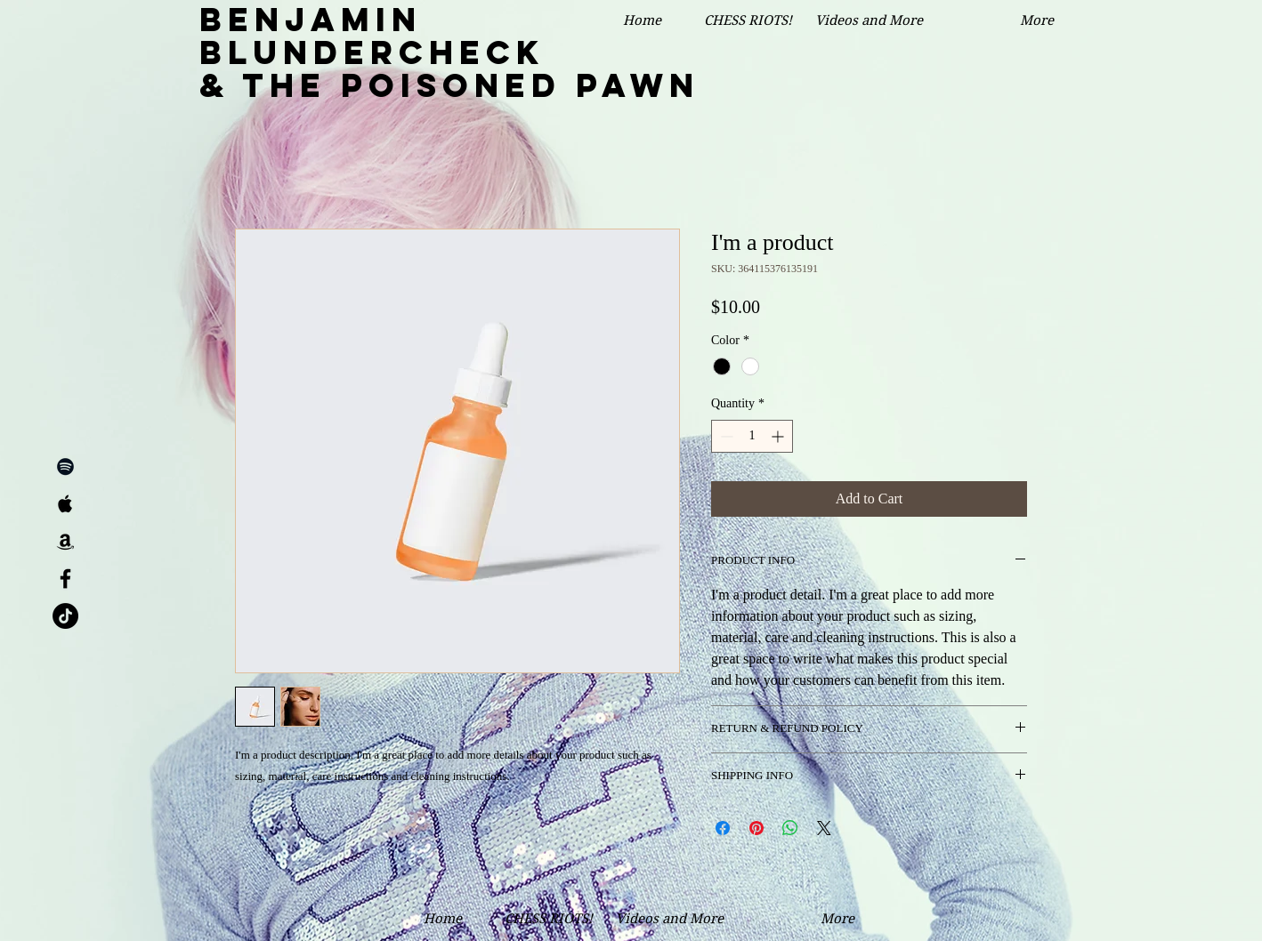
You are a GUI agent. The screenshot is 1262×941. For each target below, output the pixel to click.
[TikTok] (65, 616)
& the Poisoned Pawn (449, 85)
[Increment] (779, 436)
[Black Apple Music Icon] (65, 504)
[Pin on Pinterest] (756, 828)
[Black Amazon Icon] (65, 541)
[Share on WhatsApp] (790, 828)
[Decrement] (725, 436)
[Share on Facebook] (722, 828)
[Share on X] (824, 828)
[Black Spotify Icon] (65, 466)
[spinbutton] (752, 436)
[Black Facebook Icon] (65, 578)
